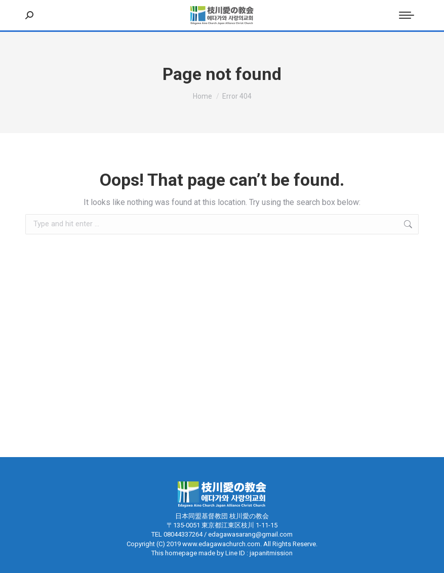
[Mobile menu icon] (406, 15)
